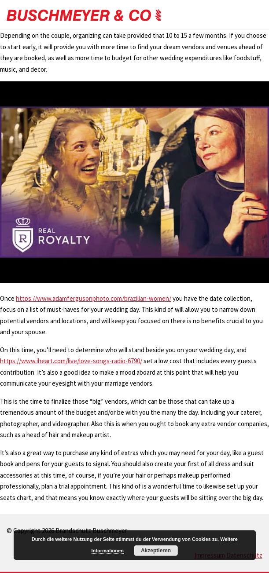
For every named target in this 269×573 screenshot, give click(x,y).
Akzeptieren (156, 550)
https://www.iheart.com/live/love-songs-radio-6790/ (71, 361)
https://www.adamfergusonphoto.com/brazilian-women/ (93, 298)
